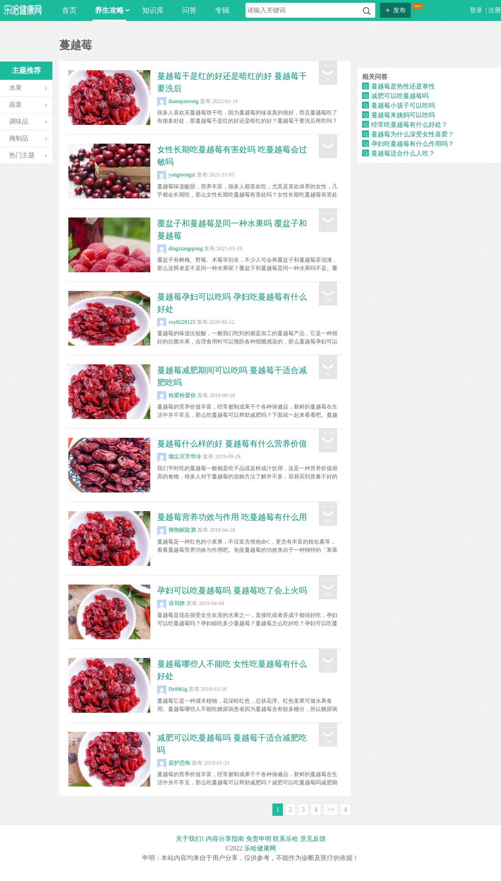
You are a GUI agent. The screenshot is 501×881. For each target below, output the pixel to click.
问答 (189, 10)
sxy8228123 (176, 322)
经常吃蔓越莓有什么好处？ (409, 124)
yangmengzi (176, 174)
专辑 (222, 10)
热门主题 (22, 155)
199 (328, 741)
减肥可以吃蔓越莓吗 (400, 96)
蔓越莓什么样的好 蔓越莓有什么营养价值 (232, 443)
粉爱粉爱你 (176, 395)
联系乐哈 (285, 838)
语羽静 (171, 603)
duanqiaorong (178, 101)
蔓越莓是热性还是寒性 (403, 86)
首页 (69, 10)
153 (328, 300)
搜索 (367, 11)
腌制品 (18, 138)
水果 (15, 87)
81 (328, 374)
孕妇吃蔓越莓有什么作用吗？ (412, 143)
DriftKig (172, 689)
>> (330, 809)
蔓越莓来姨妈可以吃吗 (403, 115)
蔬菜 (15, 104)
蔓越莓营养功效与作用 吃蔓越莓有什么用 (232, 517)
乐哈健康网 (260, 848)
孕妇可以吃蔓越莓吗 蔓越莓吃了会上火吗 (232, 590)
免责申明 (258, 838)
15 (328, 667)
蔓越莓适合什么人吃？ (403, 153)
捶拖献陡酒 (176, 530)
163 (328, 521)
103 (328, 594)
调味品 (18, 121)
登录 (477, 10)
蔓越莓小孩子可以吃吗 (403, 105)
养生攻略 (110, 10)
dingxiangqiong (180, 248)
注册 (494, 10)
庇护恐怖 (173, 763)
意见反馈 (313, 838)
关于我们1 (190, 838)
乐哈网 (23, 9)
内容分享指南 (225, 838)
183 (328, 447)
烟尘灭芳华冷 (179, 456)
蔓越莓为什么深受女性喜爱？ (412, 134)
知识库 (153, 10)
